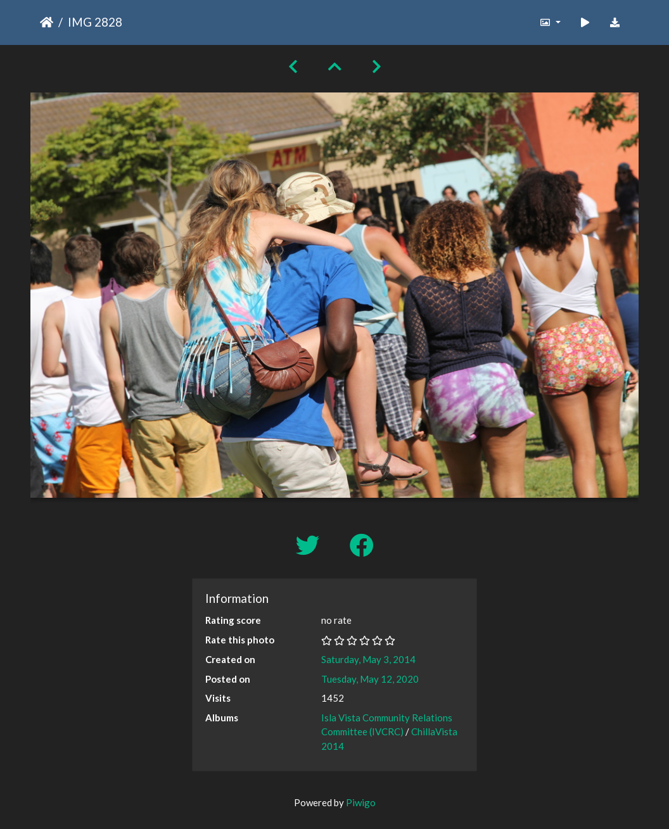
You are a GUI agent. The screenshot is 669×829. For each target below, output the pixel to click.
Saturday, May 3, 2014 (368, 659)
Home (46, 22)
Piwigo (361, 802)
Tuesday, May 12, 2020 (370, 679)
